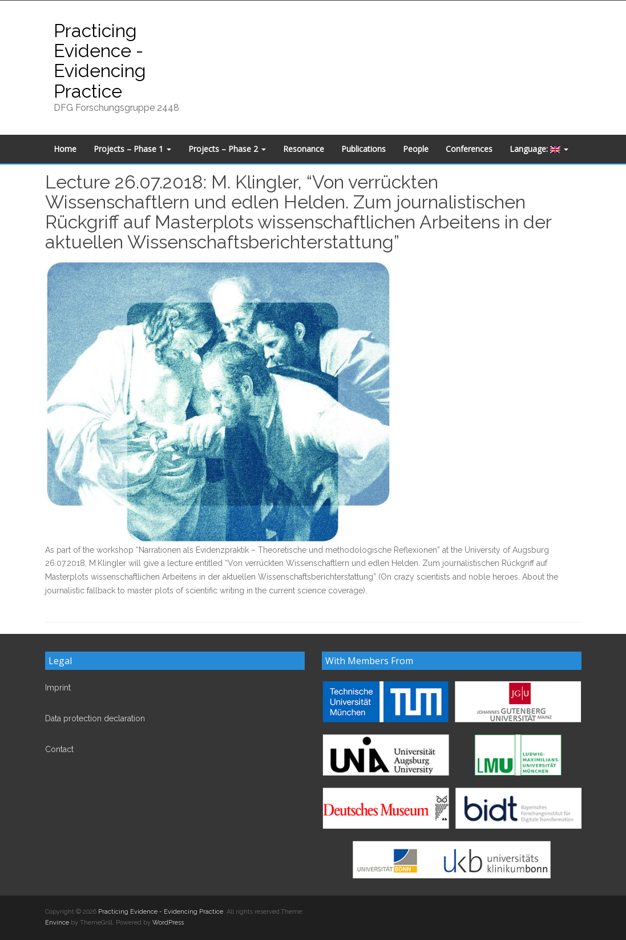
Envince (57, 922)
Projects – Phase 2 (227, 148)
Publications (363, 148)
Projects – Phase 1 (132, 148)
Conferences (469, 148)
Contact (59, 749)
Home (65, 148)
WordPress (168, 922)
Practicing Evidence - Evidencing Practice (100, 61)
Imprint (58, 687)
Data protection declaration (95, 718)
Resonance (303, 148)
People (416, 148)
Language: (539, 148)
